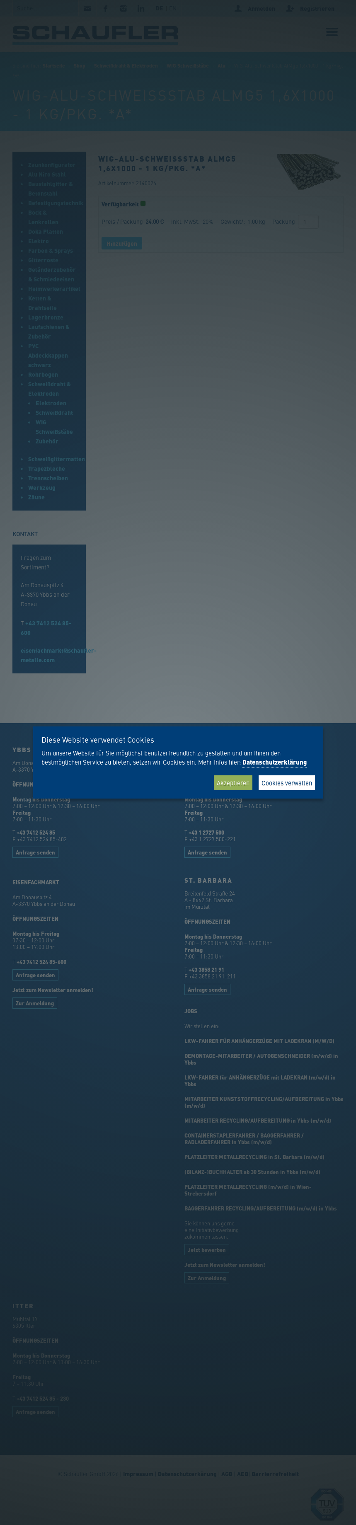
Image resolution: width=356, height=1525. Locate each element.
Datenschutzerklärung (274, 762)
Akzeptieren (233, 782)
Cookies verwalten (287, 782)
